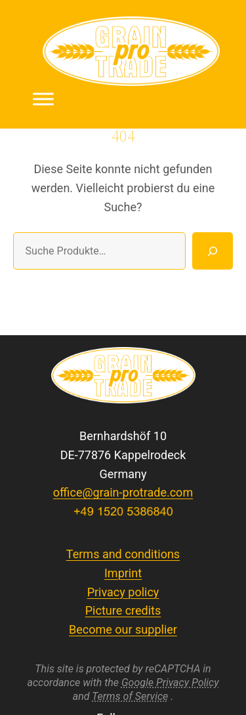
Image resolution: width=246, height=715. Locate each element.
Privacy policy (123, 592)
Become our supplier (123, 629)
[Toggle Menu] (43, 98)
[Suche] (212, 250)
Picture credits (123, 610)
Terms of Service (130, 696)
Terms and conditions (123, 554)
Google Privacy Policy (170, 682)
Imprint (123, 573)
